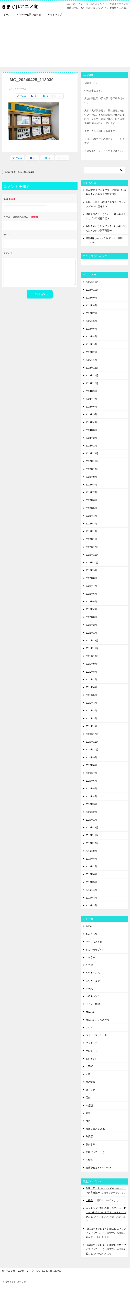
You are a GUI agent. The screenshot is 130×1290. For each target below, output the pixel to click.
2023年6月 (91, 500)
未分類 (89, 1105)
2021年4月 (91, 702)
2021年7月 (91, 679)
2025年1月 (91, 360)
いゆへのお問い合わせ (29, 14)
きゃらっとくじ (94, 941)
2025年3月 (91, 344)
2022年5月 (91, 601)
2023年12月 (92, 453)
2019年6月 (91, 874)
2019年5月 (91, 882)
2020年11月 (92, 741)
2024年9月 (91, 391)
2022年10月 (92, 562)
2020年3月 (91, 804)
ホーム (6, 14)
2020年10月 (92, 749)
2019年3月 (91, 897)
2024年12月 (92, 367)
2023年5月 (91, 508)
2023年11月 (92, 461)
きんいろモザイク (95, 949)
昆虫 (88, 1097)
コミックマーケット (96, 1035)
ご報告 (89, 1200)
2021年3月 (91, 710)
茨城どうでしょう (95, 1152)
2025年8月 (91, 305)
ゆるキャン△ (93, 996)
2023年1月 (91, 539)
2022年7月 (91, 586)
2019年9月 (91, 851)
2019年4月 (91, 890)
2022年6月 (91, 593)
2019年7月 (91, 866)
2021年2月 (91, 718)
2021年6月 (91, 687)
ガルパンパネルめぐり (97, 1019)
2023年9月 (91, 477)
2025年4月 (91, 336)
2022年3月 (91, 617)
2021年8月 (91, 671)
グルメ (89, 1027)
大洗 (88, 1074)
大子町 (89, 1066)
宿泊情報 (90, 1082)
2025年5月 (91, 328)
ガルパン (90, 1011)
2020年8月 (91, 765)
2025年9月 (91, 297)
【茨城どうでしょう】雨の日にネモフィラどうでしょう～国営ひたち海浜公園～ (106, 1233)
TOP (18, 1270)
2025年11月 (92, 282)
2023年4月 (91, 515)
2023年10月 (92, 469)
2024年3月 (91, 430)
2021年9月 (91, 663)
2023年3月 (91, 523)
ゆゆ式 (89, 988)
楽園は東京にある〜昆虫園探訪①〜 (22, 172)
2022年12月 (92, 547)
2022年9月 (91, 570)
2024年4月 (91, 422)
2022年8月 (91, 578)
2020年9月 (91, 757)
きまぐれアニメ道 (23, 6)
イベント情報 (93, 1004)
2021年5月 (91, 695)
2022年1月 (91, 632)
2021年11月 (92, 648)
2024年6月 (91, 406)
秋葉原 (89, 1136)
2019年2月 (91, 905)
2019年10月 (92, 843)
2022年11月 (92, 554)
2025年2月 (91, 352)
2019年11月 (92, 835)
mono (89, 926)
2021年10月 (92, 656)
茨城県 (89, 1160)
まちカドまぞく (94, 980)
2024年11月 (92, 375)
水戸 (88, 1121)
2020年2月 (91, 812)
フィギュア (92, 1043)
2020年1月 (91, 819)
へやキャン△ (93, 972)
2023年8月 (91, 484)
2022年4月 (91, 609)
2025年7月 (91, 313)
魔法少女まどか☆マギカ (99, 1167)
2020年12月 (92, 734)
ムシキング (92, 1058)
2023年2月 (91, 531)
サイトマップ (55, 14)
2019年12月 (92, 827)
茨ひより (90, 1144)
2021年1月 (91, 726)
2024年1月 (91, 445)
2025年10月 (92, 289)
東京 (88, 1113)
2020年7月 (91, 773)
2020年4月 (91, 796)
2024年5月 (91, 414)
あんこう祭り (93, 934)
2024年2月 (91, 438)
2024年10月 (92, 383)
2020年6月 (91, 780)
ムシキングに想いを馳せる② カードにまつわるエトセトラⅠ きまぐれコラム (106, 1212)
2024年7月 (91, 399)
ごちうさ (90, 957)
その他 (89, 965)
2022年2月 (91, 624)
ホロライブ (92, 1050)
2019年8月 (91, 858)
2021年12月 (92, 640)
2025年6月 (91, 321)
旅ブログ (90, 1089)
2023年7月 (91, 492)
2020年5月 (91, 788)
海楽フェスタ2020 (95, 1128)
